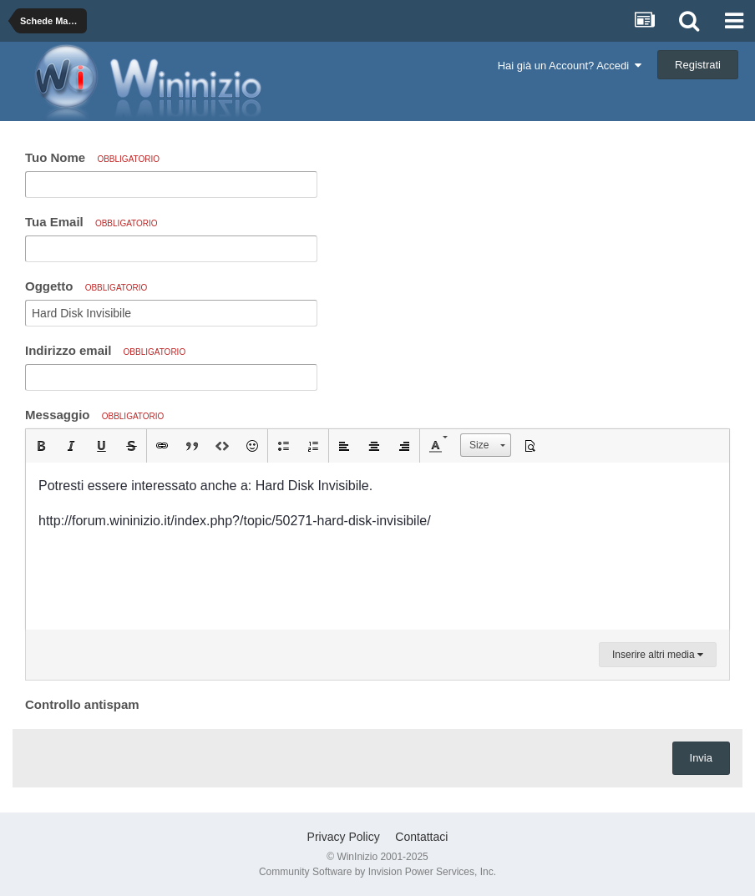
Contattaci (421, 836)
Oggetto (86, 286)
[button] (41, 446)
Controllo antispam (82, 704)
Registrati (698, 64)
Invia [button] (701, 758)
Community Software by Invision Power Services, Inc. (377, 872)
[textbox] (377, 546)
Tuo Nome (92, 157)
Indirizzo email (105, 350)
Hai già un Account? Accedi (570, 65)
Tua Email (91, 222)
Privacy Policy (343, 836)
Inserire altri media (657, 655)
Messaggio (94, 415)
